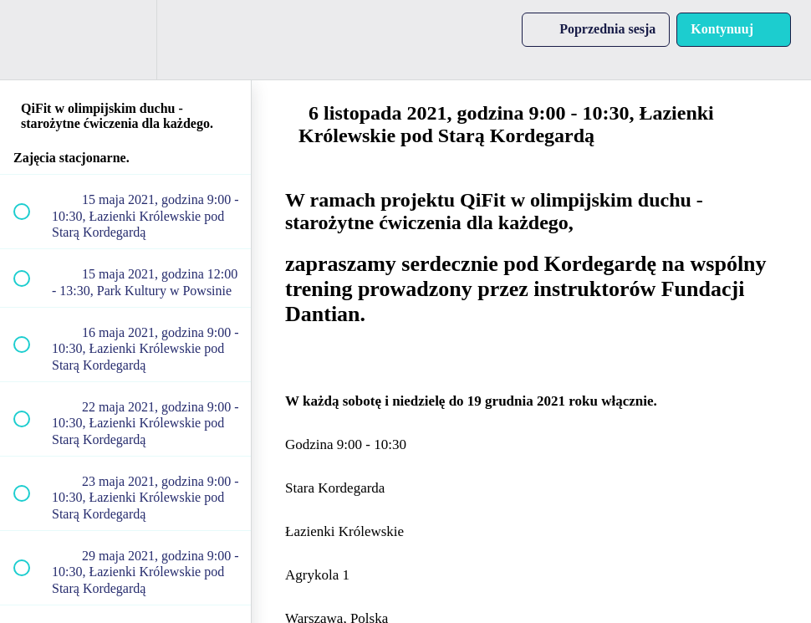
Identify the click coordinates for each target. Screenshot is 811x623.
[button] (31, 39)
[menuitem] (125, 39)
